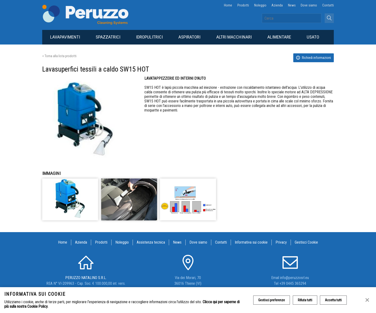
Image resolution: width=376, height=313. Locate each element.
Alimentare (279, 37)
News (292, 5)
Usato (313, 37)
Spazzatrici (108, 37)
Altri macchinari (234, 37)
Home (228, 5)
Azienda (277, 5)
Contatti (328, 5)
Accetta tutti (333, 300)
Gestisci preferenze (271, 300)
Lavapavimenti (65, 37)
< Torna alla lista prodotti (59, 56)
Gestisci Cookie (306, 242)
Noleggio (260, 5)
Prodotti (243, 5)
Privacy (281, 242)
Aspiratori (189, 37)
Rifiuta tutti (305, 300)
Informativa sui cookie (251, 242)
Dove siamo (309, 5)
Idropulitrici (149, 37)
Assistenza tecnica (151, 242)
